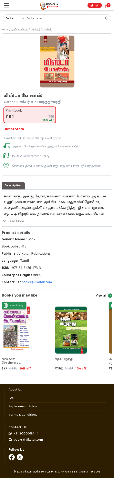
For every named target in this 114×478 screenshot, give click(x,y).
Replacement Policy (23, 407)
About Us (15, 390)
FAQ (11, 398)
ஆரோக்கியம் (19, 29)
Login (94, 5)
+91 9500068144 (26, 434)
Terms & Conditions (23, 415)
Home (5, 29)
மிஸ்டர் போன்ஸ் (41, 29)
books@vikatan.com (37, 282)
